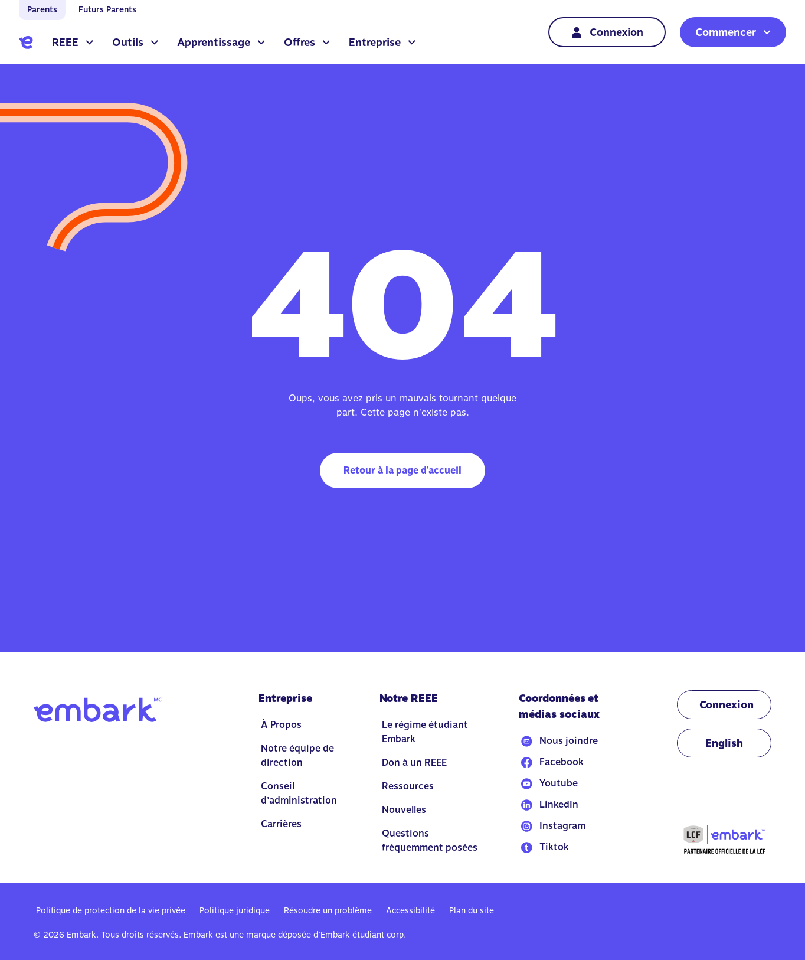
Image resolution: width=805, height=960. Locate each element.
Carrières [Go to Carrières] (281, 824)
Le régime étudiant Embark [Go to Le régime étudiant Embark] (425, 732)
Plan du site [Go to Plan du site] (471, 910)
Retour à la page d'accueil (402, 470)
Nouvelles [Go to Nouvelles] (404, 809)
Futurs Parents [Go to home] (107, 9)
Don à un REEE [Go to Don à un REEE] (414, 762)
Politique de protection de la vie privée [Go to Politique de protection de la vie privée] (110, 910)
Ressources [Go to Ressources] (408, 786)
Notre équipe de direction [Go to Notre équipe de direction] (297, 755)
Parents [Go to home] (42, 9)
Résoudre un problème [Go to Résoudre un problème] (328, 910)
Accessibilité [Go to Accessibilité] (410, 910)
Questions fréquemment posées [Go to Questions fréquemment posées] (429, 840)
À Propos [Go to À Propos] (281, 724)
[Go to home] (26, 42)
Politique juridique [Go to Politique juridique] (234, 910)
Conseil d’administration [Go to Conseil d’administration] (299, 793)
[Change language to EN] (724, 743)
